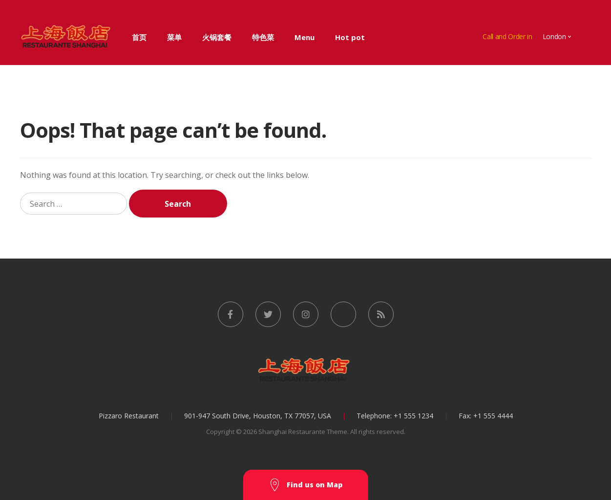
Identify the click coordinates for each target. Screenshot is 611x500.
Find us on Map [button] (306, 485)
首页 (139, 37)
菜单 (174, 37)
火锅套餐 (217, 37)
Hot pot (350, 37)
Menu (305, 37)
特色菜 (263, 37)
